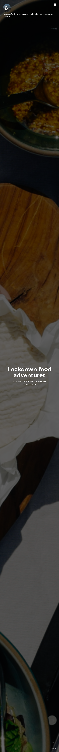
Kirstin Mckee (42, 382)
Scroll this (53, 745)
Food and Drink (30, 384)
